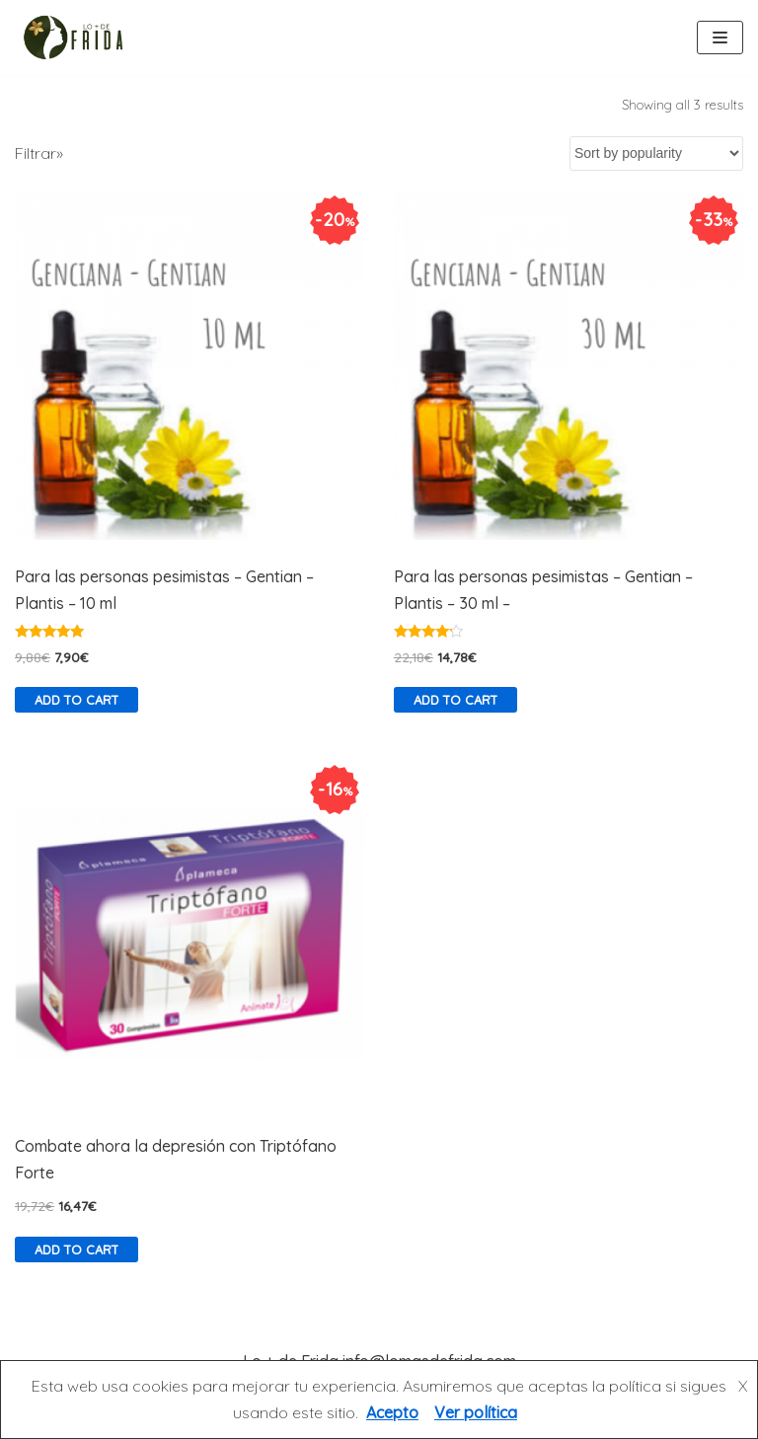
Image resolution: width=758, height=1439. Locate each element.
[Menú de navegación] (720, 37)
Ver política (475, 1412)
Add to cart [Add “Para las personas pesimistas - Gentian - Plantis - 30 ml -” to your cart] (455, 700)
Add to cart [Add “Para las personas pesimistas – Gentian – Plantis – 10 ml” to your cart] (76, 700)
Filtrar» (39, 153)
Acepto (392, 1412)
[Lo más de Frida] (79, 37)
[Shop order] (656, 153)
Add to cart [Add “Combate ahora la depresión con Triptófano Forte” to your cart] (76, 1249)
